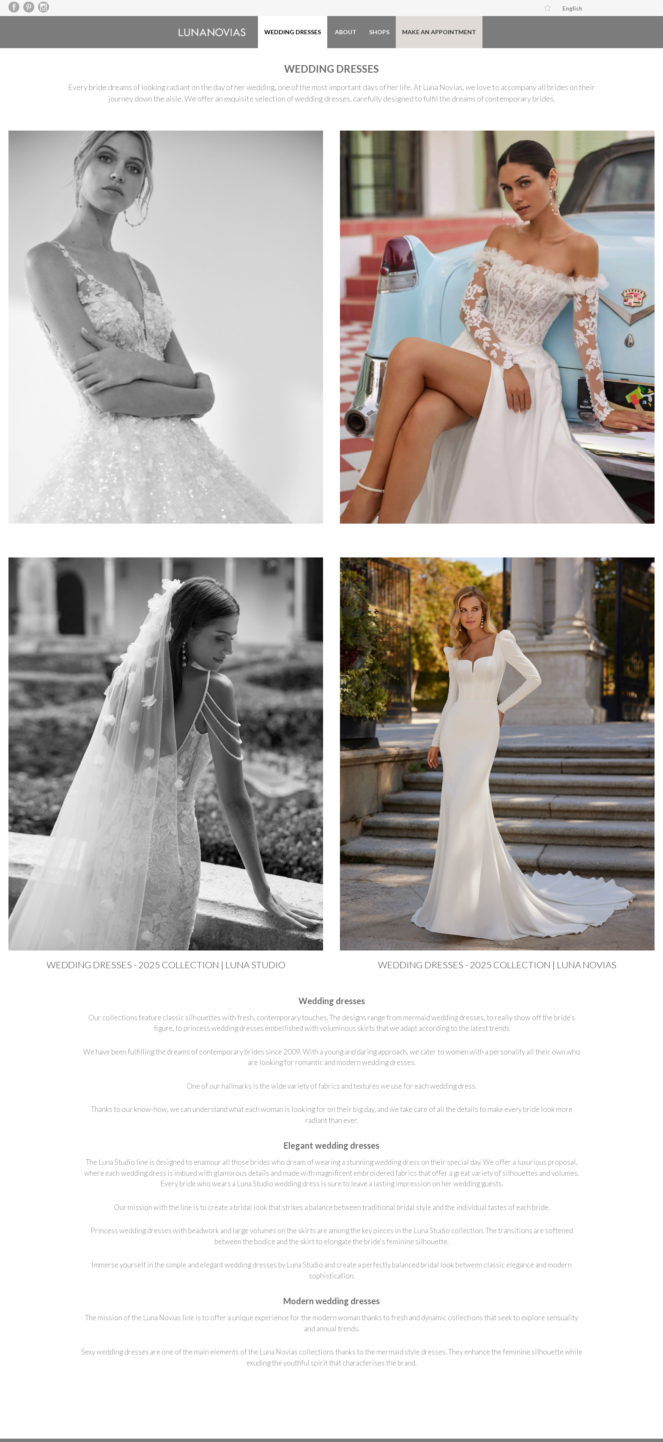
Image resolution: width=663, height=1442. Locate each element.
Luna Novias (212, 32)
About (345, 32)
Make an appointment (439, 32)
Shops (379, 32)
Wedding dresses (292, 32)
